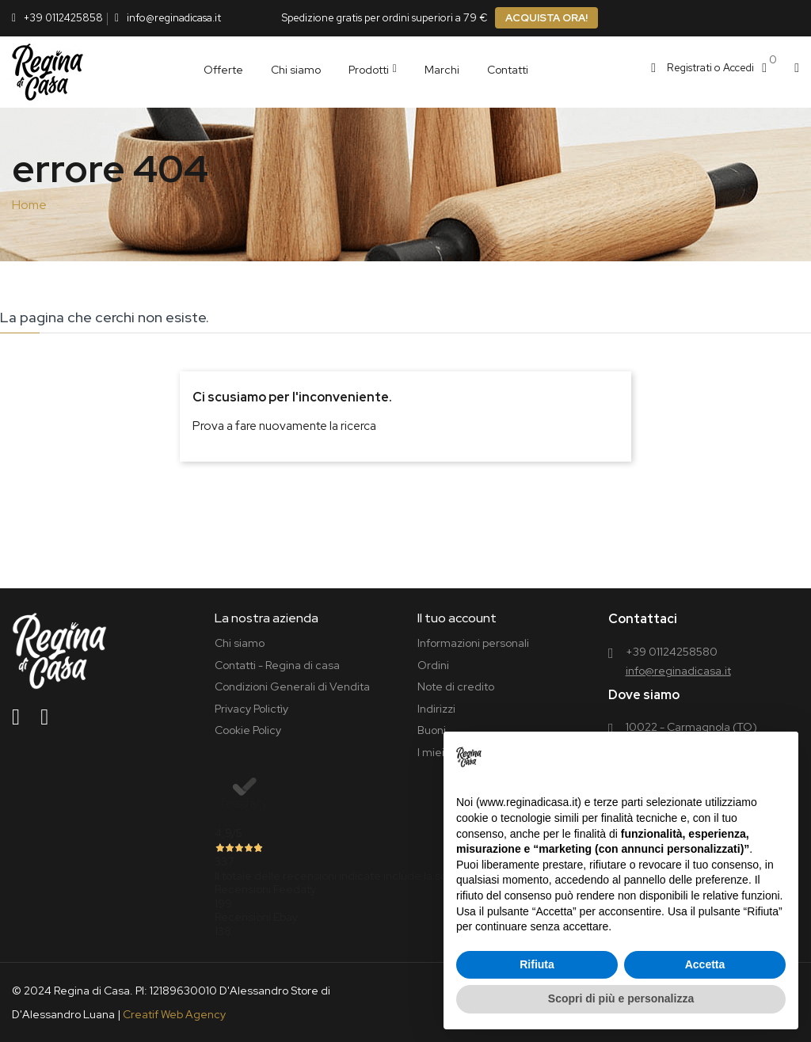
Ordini (433, 665)
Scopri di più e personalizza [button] (621, 998)
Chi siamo (240, 643)
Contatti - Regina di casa (277, 665)
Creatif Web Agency (174, 1014)
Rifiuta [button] (537, 964)
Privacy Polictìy (251, 709)
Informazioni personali (473, 643)
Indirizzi (436, 709)
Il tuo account (457, 618)
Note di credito (455, 686)
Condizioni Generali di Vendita (292, 686)
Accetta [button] (705, 964)
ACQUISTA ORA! (546, 18)
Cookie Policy (248, 730)
